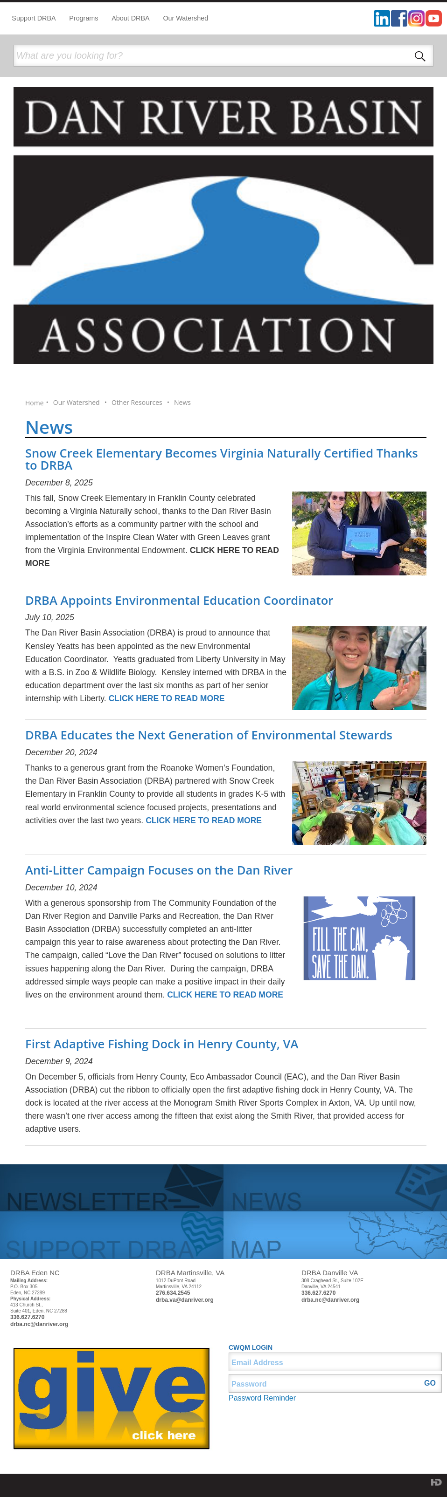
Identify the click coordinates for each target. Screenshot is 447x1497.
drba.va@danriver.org (185, 1300)
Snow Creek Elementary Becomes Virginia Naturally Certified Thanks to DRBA (221, 459)
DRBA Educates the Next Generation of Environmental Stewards (208, 735)
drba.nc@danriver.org (39, 1324)
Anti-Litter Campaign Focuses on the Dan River (159, 870)
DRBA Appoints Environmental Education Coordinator (179, 600)
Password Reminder (262, 1398)
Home (34, 403)
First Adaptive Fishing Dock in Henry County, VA (161, 1044)
